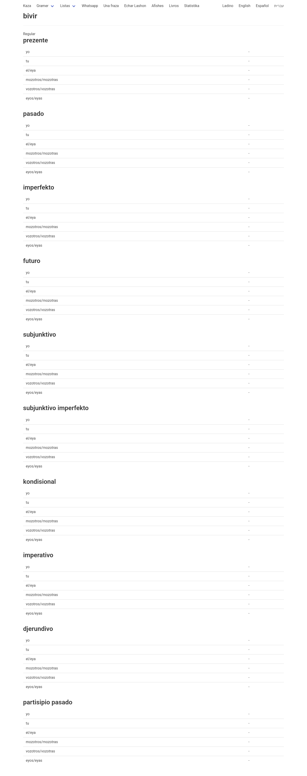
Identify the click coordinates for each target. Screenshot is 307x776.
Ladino (227, 6)
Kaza (27, 6)
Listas (65, 6)
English (244, 6)
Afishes (157, 6)
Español (262, 6)
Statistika (191, 6)
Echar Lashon (135, 6)
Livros (174, 6)
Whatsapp (90, 6)
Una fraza (111, 6)
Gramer (42, 6)
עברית (279, 6)
